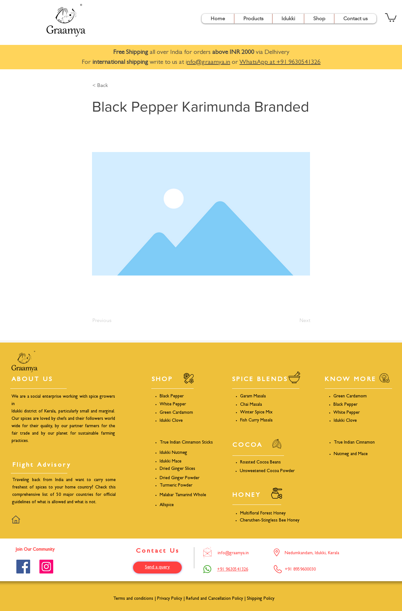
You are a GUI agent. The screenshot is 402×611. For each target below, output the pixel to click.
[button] (253, 18)
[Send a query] (157, 567)
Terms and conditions (133, 599)
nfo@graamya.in (208, 62)
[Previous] (113, 320)
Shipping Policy (260, 599)
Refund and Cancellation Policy (215, 599)
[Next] (294, 320)
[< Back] (113, 85)
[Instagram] (46, 566)
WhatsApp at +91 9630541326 (280, 62)
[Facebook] (23, 566)
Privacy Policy (169, 599)
